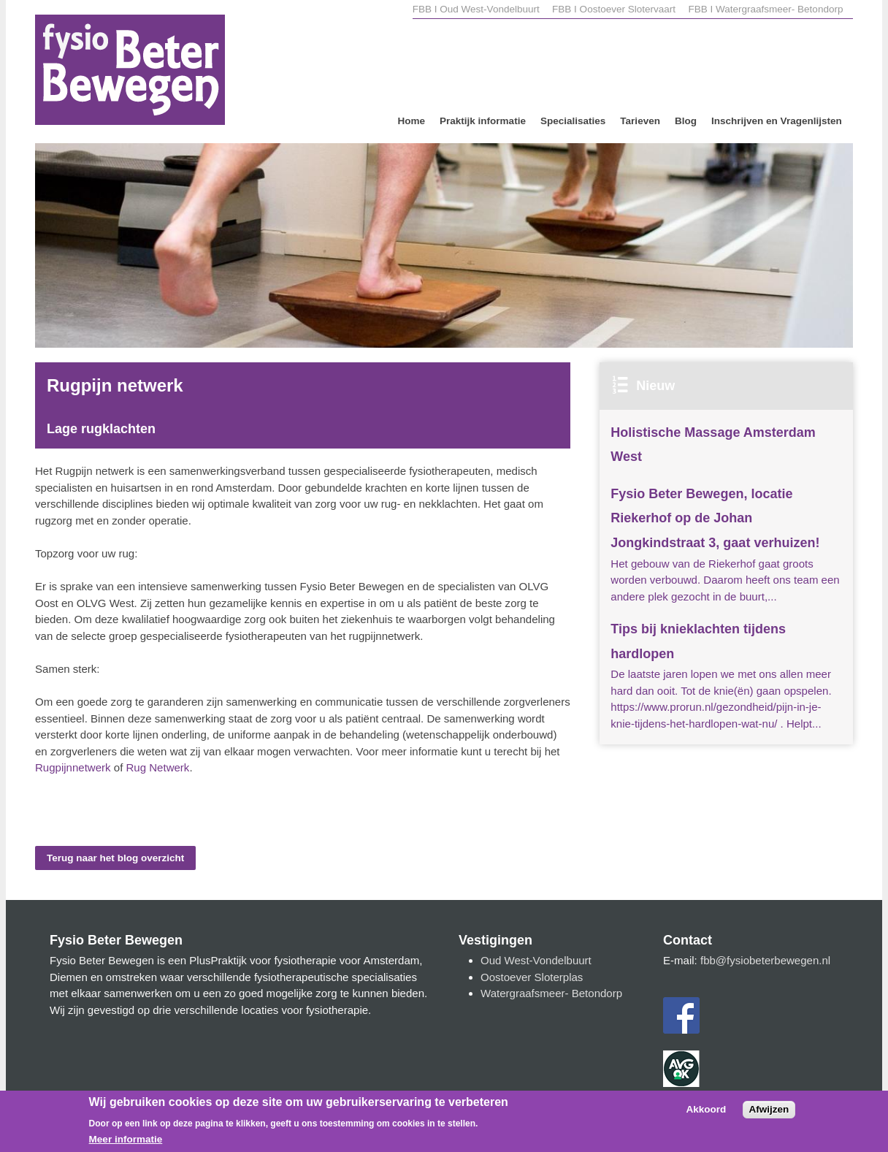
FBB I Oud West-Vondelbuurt (476, 9)
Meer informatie (126, 1145)
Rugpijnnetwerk (73, 767)
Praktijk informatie (483, 120)
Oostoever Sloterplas (532, 977)
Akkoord (706, 1115)
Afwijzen (769, 1115)
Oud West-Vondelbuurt (536, 960)
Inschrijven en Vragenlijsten (776, 120)
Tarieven (640, 120)
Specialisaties (572, 120)
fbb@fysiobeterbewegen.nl (765, 960)
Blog (686, 120)
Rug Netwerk (158, 767)
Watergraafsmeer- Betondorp (551, 993)
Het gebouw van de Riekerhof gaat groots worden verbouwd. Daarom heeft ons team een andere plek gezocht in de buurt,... (724, 580)
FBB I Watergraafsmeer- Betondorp (765, 9)
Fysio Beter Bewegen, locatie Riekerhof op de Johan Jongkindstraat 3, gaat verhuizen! (714, 518)
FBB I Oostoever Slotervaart (615, 9)
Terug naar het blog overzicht (115, 857)
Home (411, 120)
